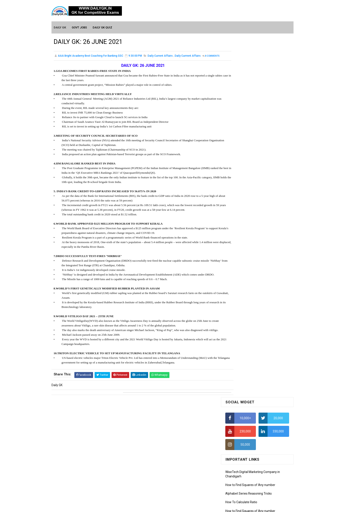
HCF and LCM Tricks (238, 185)
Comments (64, 61)
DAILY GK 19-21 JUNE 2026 (264, 311)
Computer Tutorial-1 (239, 402)
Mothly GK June (236, 344)
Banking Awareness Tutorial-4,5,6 (248, 479)
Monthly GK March (237, 363)
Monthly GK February (239, 369)
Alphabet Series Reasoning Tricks (248, 133)
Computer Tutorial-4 (239, 421)
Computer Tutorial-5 (239, 427)
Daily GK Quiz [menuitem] (102, 26)
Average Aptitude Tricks (242, 194)
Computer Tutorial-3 (239, 414)
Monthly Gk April (236, 356)
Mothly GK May (235, 350)
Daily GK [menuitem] (60, 26)
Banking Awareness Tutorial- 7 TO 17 (251, 485)
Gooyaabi (202, 506)
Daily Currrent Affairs (188, 56)
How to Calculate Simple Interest (247, 168)
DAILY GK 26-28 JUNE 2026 (264, 240)
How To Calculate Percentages (246, 177)
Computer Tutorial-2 (239, 408)
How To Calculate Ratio (241, 142)
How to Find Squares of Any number (250, 125)
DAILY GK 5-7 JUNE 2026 (263, 257)
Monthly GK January (239, 376)
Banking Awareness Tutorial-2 (246, 466)
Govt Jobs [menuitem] (79, 26)
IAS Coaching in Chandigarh (244, 211)
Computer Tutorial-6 (239, 434)
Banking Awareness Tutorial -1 (246, 460)
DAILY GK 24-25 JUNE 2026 (264, 293)
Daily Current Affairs (160, 56)
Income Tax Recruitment (242, 203)
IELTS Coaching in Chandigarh (245, 215)
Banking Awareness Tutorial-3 (246, 472)
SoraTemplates (163, 506)
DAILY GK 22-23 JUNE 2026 (264, 275)
